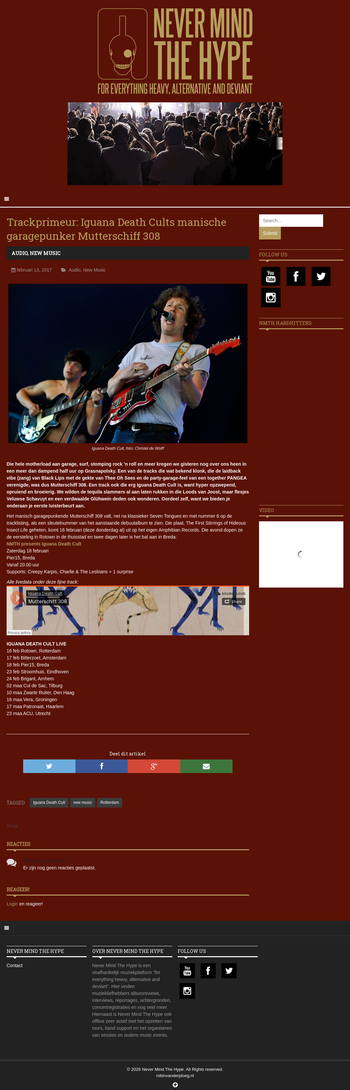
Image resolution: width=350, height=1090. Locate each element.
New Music (45, 253)
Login (13, 904)
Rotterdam (109, 802)
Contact (14, 965)
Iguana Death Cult (49, 802)
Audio (19, 253)
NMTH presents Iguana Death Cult (44, 543)
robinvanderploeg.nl (175, 1075)
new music (82, 802)
